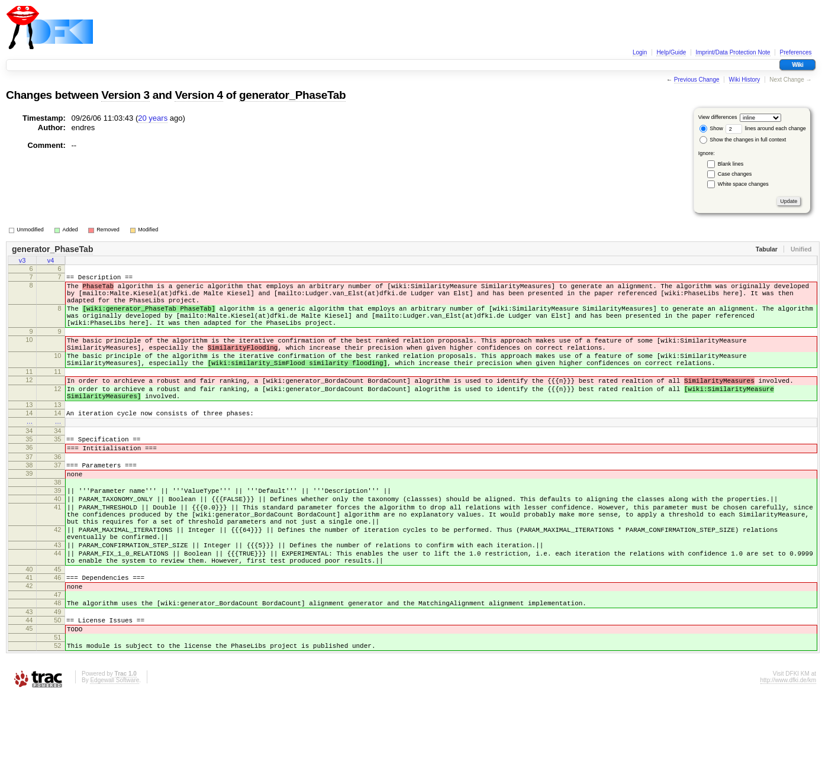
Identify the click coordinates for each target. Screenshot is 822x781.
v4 (50, 261)
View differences (717, 117)
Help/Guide (671, 52)
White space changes (743, 184)
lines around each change (766, 128)
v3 (22, 261)
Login (640, 52)
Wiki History (744, 79)
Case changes (735, 174)
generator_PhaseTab (292, 95)
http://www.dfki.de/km (788, 765)
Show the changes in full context (742, 140)
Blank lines (731, 164)
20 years (152, 118)
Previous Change (697, 79)
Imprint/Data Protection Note (732, 52)
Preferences (796, 52)
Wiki (797, 65)
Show (711, 128)
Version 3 (125, 95)
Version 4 (199, 95)
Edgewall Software (114, 765)
